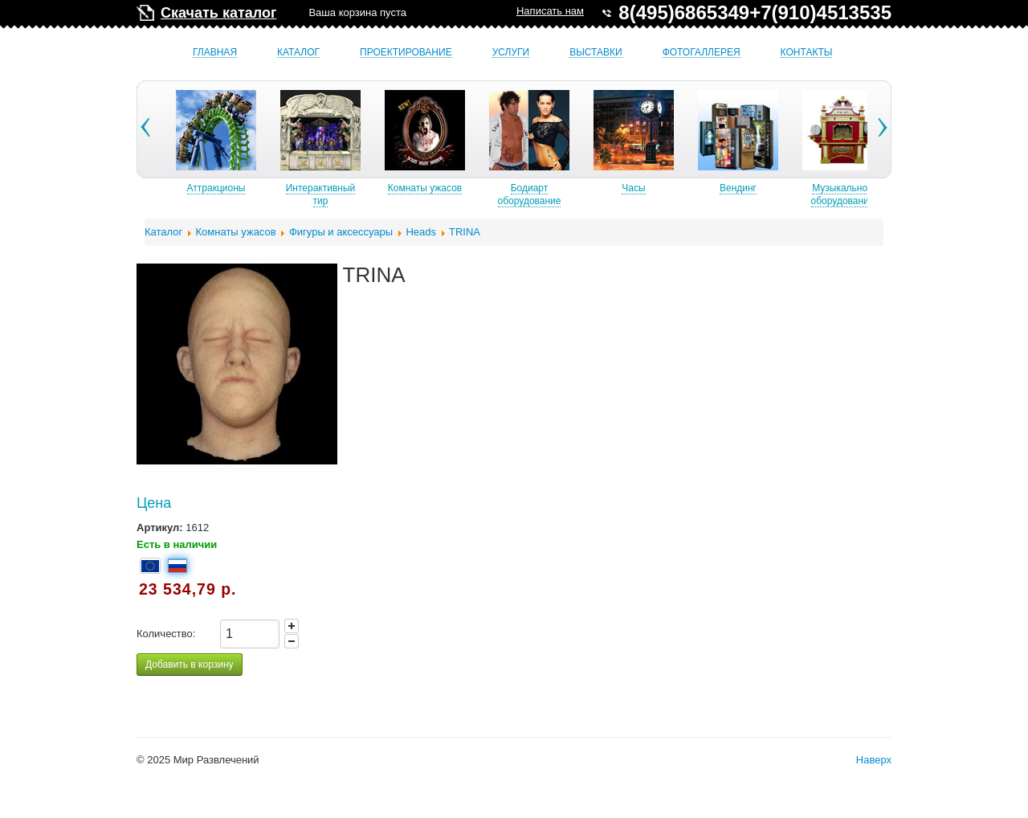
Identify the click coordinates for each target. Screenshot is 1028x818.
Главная (215, 52)
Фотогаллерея (701, 52)
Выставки (595, 52)
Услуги (511, 52)
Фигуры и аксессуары (341, 232)
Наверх (873, 760)
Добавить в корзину (189, 664)
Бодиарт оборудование (576, 194)
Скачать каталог (218, 13)
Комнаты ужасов (471, 188)
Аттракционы (263, 188)
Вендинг (784, 188)
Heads (421, 232)
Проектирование (406, 52)
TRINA (464, 232)
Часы (679, 188)
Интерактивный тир (367, 194)
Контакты (807, 52)
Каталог (298, 52)
